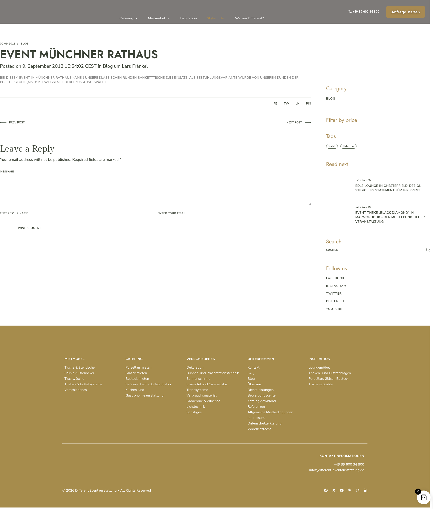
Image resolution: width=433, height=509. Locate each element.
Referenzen (256, 406)
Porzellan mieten (138, 367)
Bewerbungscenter (262, 395)
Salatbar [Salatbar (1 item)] (348, 146)
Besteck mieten (137, 378)
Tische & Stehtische (79, 367)
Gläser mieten (136, 373)
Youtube (334, 309)
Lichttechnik (196, 406)
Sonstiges (194, 412)
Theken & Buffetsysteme (83, 384)
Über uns (255, 384)
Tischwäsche (74, 378)
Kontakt (253, 367)
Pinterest (335, 301)
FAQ (251, 373)
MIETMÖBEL (74, 359)
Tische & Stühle (321, 384)
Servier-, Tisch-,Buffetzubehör (148, 384)
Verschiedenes (75, 390)
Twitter (334, 294)
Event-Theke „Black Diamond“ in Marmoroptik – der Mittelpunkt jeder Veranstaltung (390, 217)
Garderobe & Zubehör (203, 401)
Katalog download (262, 401)
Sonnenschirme (198, 378)
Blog (108, 66)
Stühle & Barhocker (79, 373)
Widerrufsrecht (259, 429)
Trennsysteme (197, 390)
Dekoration (195, 367)
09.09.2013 (8, 43)
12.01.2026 (363, 180)
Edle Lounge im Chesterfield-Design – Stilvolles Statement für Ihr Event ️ (389, 188)
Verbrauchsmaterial (202, 395)
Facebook (335, 278)
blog (24, 43)
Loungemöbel (319, 367)
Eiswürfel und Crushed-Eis (207, 384)
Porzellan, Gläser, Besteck (329, 378)
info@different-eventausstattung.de (336, 470)
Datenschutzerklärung (265, 423)
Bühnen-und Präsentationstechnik (213, 373)
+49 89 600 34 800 (349, 464)
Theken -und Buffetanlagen (330, 373)
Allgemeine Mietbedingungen (270, 412)
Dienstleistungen (261, 390)
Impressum (256, 417)
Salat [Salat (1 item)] (332, 146)
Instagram (336, 286)
